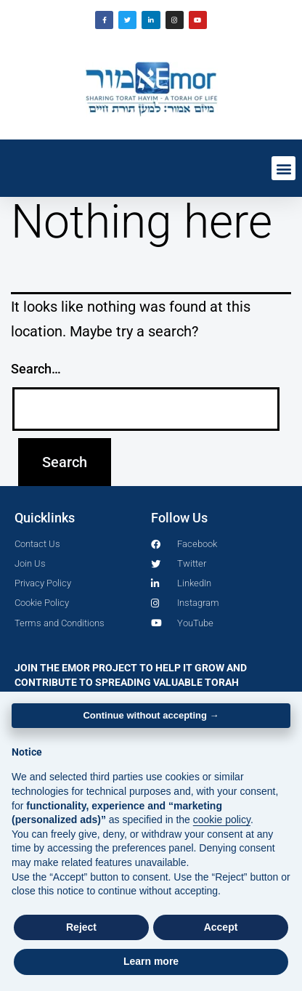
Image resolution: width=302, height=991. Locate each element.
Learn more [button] (151, 961)
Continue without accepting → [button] (151, 715)
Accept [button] (221, 927)
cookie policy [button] (221, 819)
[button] (283, 168)
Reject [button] (81, 927)
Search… (36, 368)
